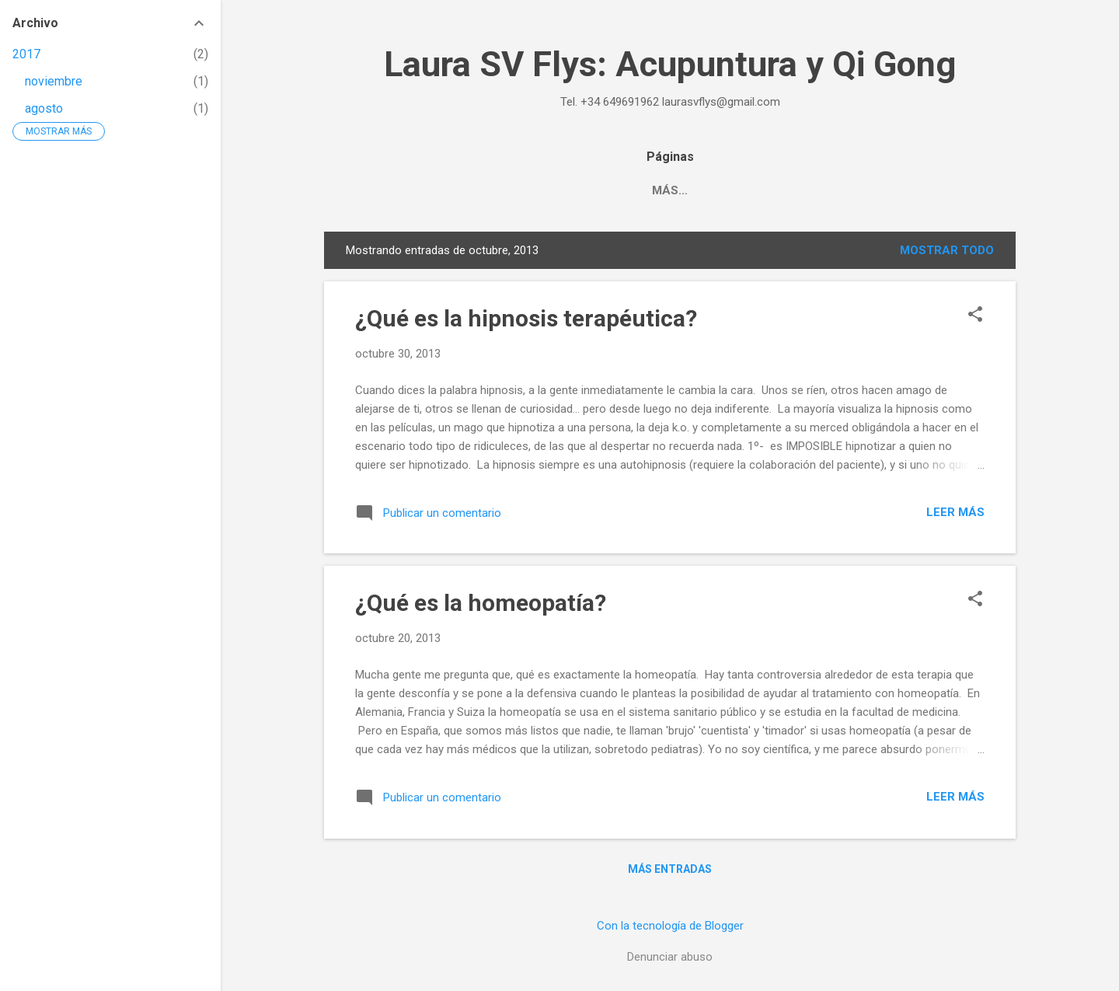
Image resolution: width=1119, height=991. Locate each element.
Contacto (714, 190)
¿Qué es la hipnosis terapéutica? (526, 318)
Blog (791, 190)
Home (472, 190)
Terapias (547, 190)
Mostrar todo (947, 250)
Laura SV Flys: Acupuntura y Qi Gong (670, 64)
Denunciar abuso (670, 957)
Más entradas (670, 869)
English (860, 190)
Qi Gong (628, 190)
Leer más (955, 512)
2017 (26, 54)
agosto (44, 108)
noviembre (53, 81)
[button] (975, 315)
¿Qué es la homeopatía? (480, 602)
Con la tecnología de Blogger (670, 926)
